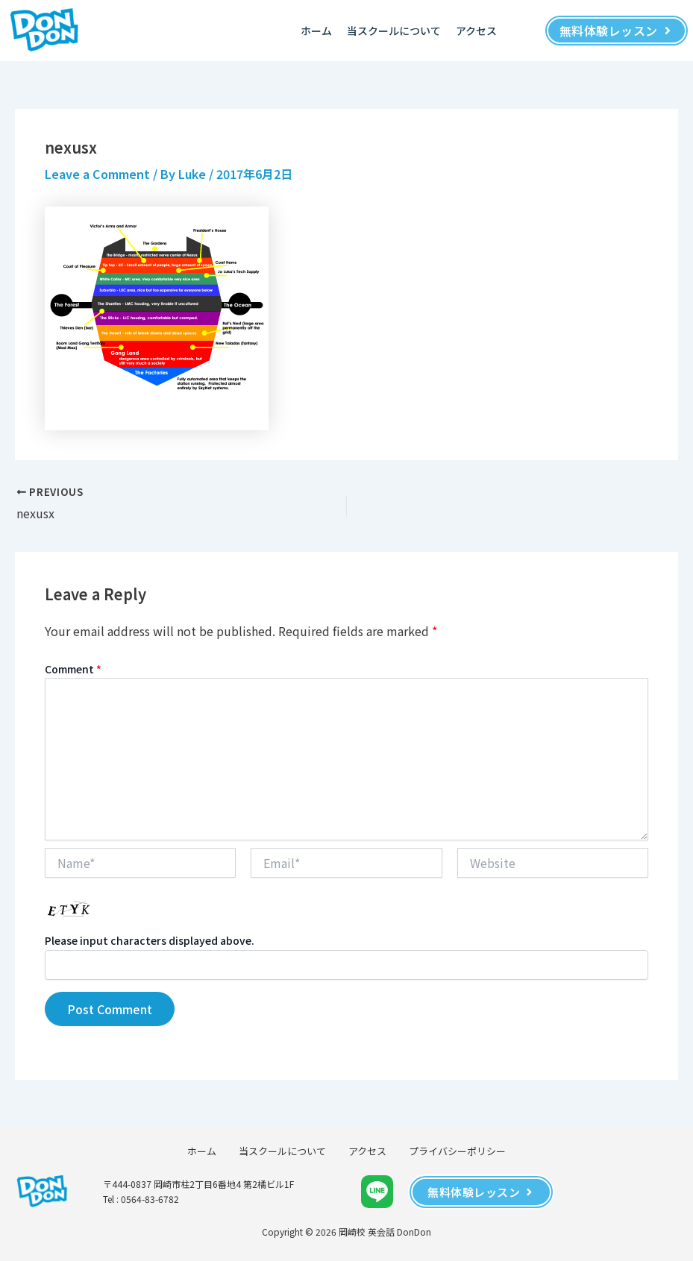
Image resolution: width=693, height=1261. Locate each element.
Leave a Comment (97, 174)
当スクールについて (394, 30)
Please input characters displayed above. (149, 940)
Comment (73, 668)
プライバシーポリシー (457, 1151)
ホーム (316, 30)
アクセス (476, 30)
